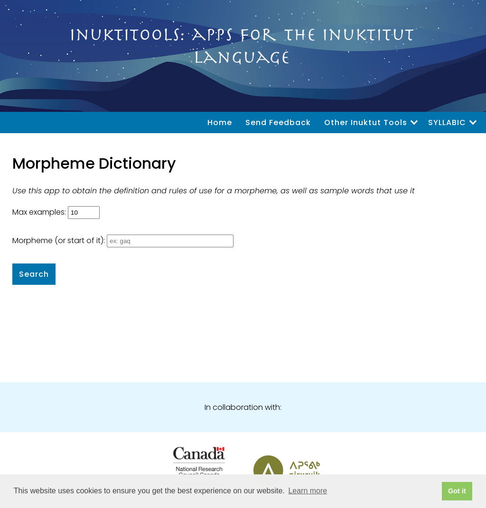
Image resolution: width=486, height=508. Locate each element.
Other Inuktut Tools (365, 122)
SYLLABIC (447, 122)
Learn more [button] (307, 491)
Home (219, 122)
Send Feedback (278, 122)
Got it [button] (457, 491)
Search (34, 274)
